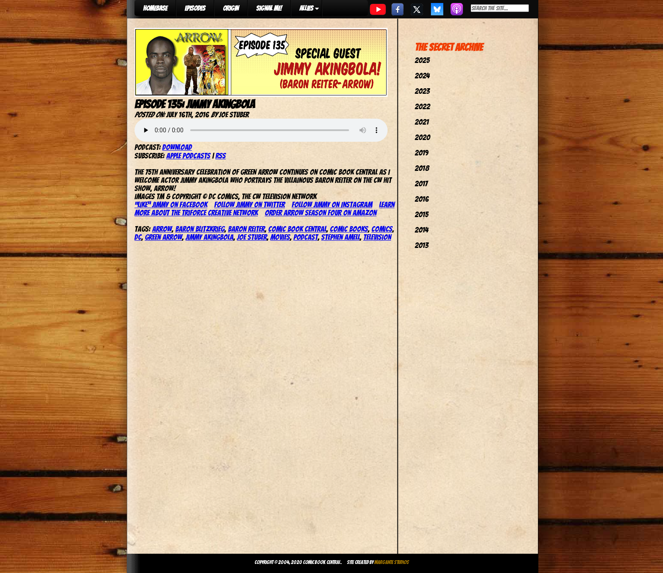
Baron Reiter (246, 229)
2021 (422, 122)
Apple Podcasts (188, 156)
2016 (422, 199)
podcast (305, 237)
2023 (422, 91)
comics (381, 229)
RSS (220, 156)
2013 (421, 245)
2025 (422, 60)
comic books (349, 229)
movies (280, 237)
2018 (422, 168)
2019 (421, 153)
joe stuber (252, 237)
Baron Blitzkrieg (199, 229)
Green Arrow (163, 237)
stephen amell (340, 237)
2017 (421, 183)
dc (137, 237)
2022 (422, 106)
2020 (422, 137)
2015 (421, 214)
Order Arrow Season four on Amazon (320, 213)
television (377, 237)
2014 (421, 230)
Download (177, 147)
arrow (162, 229)
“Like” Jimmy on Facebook (170, 204)
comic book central (297, 229)
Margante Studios (391, 562)
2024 (422, 76)
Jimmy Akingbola (209, 237)
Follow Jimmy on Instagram (332, 204)
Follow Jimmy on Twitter (249, 204)
